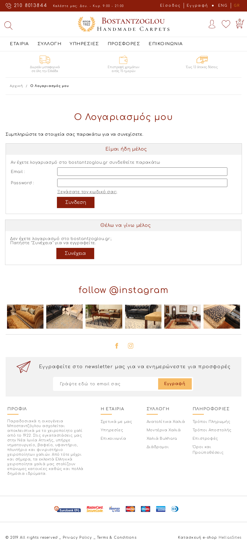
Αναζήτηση (8, 25)
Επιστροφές (205, 439)
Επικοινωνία (113, 439)
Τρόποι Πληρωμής (211, 422)
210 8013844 (30, 5)
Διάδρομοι (158, 447)
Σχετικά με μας (116, 422)
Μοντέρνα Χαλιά (164, 430)
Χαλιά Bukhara (162, 439)
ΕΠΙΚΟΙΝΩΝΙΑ (166, 44)
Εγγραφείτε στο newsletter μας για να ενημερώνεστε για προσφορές (135, 366)
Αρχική (16, 86)
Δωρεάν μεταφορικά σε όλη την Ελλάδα (45, 69)
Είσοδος (170, 6)
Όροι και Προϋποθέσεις (208, 450)
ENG (223, 6)
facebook (116, 346)
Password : (22, 183)
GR (237, 6)
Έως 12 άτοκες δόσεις (202, 67)
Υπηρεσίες (112, 430)
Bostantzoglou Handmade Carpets (123, 24)
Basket (239, 23)
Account (212, 24)
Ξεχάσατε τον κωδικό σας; (87, 192)
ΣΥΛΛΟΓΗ (50, 44)
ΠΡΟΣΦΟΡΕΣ (124, 44)
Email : (18, 172)
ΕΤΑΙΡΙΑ (19, 44)
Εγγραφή (197, 6)
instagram (130, 346)
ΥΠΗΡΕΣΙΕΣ (84, 44)
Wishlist (226, 24)
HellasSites (230, 538)
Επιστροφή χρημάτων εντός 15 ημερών (123, 69)
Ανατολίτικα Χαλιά (166, 422)
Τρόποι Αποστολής (212, 430)
